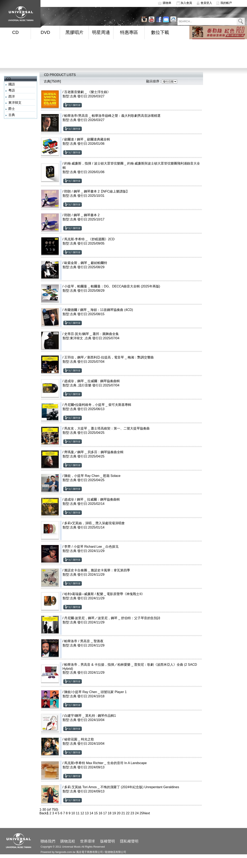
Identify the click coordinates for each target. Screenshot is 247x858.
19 (114, 813)
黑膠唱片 (74, 32)
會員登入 (206, 2)
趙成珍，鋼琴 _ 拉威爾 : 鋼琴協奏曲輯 (92, 381)
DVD (45, 32)
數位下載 (160, 32)
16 (100, 813)
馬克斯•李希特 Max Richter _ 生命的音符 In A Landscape (105, 763)
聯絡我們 (47, 841)
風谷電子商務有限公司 (89, 852)
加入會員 (186, 2)
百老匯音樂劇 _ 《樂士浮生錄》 (87, 92)
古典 (11, 115)
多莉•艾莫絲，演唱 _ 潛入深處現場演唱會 (94, 523)
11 (78, 813)
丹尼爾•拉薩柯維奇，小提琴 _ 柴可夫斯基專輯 (97, 404)
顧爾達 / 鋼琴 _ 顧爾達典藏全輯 (87, 139)
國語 (11, 84)
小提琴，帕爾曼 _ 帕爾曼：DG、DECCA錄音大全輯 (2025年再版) (112, 286)
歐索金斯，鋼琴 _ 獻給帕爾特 (85, 263)
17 (105, 813)
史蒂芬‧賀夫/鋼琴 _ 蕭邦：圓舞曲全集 (91, 334)
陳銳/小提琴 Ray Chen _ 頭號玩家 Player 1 (95, 692)
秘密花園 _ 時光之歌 (79, 739)
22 (128, 813)
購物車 (167, 2)
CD (15, 32)
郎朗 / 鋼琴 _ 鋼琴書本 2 (81, 215)
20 (118, 813)
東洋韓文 (14, 102)
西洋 (11, 96)
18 (109, 813)
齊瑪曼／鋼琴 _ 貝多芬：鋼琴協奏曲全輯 (94, 452)
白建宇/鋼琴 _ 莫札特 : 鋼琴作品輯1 (90, 715)
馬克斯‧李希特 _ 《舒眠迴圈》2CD (89, 239)
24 (137, 813)
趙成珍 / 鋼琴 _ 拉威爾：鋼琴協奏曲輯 (92, 499)
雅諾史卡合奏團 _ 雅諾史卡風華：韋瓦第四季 (97, 570)
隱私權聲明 (129, 841)
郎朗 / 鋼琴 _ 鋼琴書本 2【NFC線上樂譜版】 (96, 191)
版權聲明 (107, 841)
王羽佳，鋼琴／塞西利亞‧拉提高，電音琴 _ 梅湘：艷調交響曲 (109, 357)
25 (141, 813)
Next (146, 813)
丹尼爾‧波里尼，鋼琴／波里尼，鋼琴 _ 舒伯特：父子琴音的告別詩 (112, 618)
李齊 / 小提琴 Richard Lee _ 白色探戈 (91, 546)
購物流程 (67, 841)
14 (91, 813)
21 (123, 813)
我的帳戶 (226, 2)
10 (73, 813)
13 (87, 813)
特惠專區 (129, 32)
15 (96, 813)
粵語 (11, 90)
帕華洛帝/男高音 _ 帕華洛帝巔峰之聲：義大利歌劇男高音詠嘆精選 (112, 115)
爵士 (11, 108)
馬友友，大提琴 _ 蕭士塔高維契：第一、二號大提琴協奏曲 (107, 428)
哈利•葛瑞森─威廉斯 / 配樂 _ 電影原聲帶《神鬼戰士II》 (104, 594)
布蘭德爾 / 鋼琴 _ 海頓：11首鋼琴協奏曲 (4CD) (98, 310)
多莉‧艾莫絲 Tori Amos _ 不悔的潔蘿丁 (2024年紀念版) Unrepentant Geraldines (121, 787)
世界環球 (87, 841)
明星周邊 (101, 32)
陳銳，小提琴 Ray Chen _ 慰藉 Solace (92, 475)
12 (82, 813)
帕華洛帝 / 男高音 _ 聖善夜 (83, 641)
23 (132, 813)
